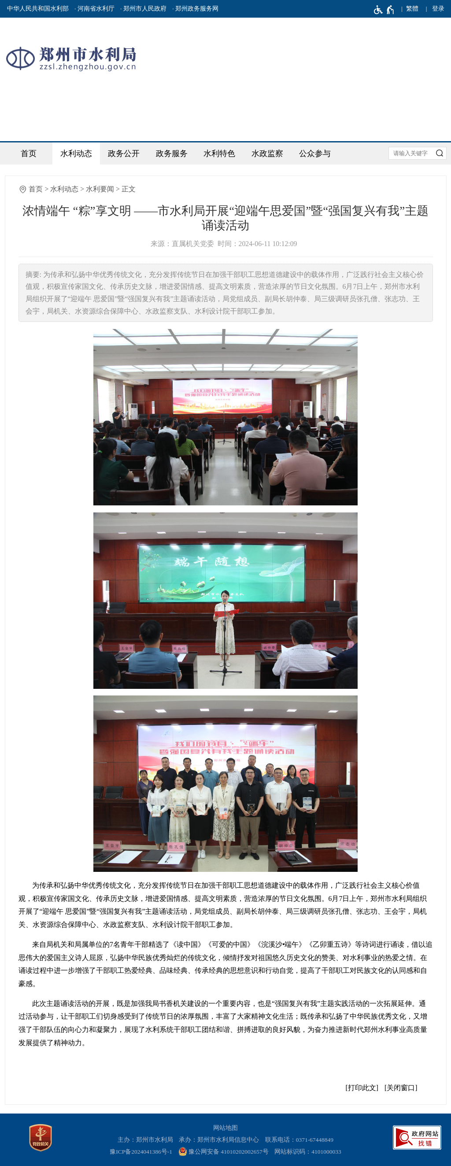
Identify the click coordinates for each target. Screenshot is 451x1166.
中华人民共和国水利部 (38, 8)
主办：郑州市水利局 (145, 1139)
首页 (29, 153)
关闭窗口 (401, 1087)
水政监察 (267, 153)
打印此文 (362, 1087)
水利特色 (219, 153)
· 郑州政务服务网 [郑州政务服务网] (195, 8)
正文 (129, 189)
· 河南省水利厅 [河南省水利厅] (94, 8)
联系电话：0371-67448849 (299, 1139)
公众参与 (315, 153)
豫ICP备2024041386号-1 (141, 1151)
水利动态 (76, 153)
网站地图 (225, 1128)
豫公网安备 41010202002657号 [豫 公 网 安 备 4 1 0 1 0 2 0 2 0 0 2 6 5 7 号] (223, 1151)
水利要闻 (100, 189)
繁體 (412, 8)
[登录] (438, 9)
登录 (438, 8)
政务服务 (172, 153)
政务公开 (124, 153)
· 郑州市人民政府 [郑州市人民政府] (143, 8)
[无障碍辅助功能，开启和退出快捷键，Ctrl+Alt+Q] (384, 9)
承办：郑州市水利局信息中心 (219, 1139)
